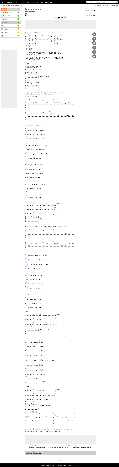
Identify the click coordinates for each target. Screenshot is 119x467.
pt (72, 465)
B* (26, 416)
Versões (4, 9)
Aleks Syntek (30, 11)
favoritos (35, 2)
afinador (29, 2)
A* (26, 423)
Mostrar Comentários (34, 453)
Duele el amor (33, 9)
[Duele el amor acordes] (55, 460)
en (70, 465)
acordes (24, 2)
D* (48, 35)
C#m (61, 35)
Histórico (17, 9)
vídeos (46, 2)
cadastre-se (96, 5)
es (67, 465)
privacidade (63, 465)
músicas (18, 2)
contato (75, 465)
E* (55, 35)
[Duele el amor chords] (66, 460)
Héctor (94, 15)
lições (51, 2)
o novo (41, 2)
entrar (104, 5)
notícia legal (56, 465)
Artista (10, 9)
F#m (42, 35)
